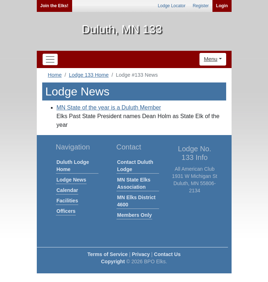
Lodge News (71, 180)
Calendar (67, 190)
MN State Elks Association (134, 183)
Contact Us (167, 254)
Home (55, 75)
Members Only (134, 215)
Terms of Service (107, 254)
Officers (66, 211)
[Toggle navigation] (50, 59)
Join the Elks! (54, 5)
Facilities (67, 200)
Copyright (113, 261)
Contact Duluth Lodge (135, 165)
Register (201, 5)
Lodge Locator (171, 5)
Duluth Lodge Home (73, 165)
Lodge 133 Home (89, 75)
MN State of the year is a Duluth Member (109, 107)
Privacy (141, 254)
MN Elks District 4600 (136, 200)
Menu (211, 59)
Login (222, 5)
